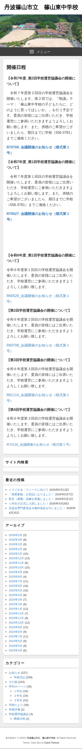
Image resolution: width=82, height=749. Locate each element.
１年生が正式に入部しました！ (29, 503)
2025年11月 (16, 562)
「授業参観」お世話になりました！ (31, 494)
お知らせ (14, 672)
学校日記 (19, 677)
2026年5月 (15, 535)
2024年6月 (15, 641)
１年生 (18, 691)
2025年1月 (15, 608)
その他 (13, 682)
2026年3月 (15, 544)
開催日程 (19, 718)
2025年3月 (15, 599)
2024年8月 (15, 631)
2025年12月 (16, 558)
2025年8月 (15, 576)
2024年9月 (15, 627)
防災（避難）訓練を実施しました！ (31, 499)
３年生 (18, 700)
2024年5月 (15, 645)
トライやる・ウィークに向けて (29, 489)
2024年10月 (16, 622)
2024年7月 (15, 636)
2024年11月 (16, 618)
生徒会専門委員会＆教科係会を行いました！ (37, 508)
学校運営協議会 (19, 714)
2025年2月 (15, 604)
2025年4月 (15, 595)
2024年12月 (16, 613)
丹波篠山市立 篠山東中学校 (41, 7)
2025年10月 (16, 567)
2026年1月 (15, 553)
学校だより (16, 705)
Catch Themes (51, 743)
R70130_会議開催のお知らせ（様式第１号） (39, 444)
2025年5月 (15, 590)
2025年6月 (15, 585)
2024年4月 (15, 650)
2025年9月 (15, 572)
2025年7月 (15, 581)
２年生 (18, 695)
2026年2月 (15, 549)
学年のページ (17, 686)
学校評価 (14, 709)
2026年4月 (15, 539)
